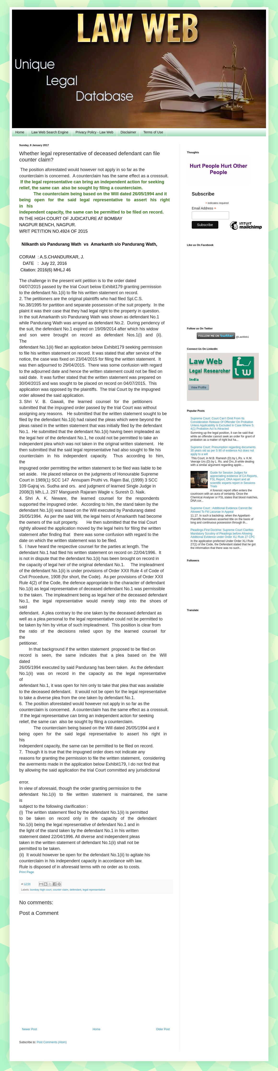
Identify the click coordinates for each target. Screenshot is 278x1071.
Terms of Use (153, 132)
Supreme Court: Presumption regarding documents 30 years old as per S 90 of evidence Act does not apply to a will (223, 451)
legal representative (94, 889)
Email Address (204, 208)
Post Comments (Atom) (52, 1042)
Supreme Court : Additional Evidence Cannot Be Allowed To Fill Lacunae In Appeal (221, 509)
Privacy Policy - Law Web (94, 132)
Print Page (26, 872)
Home (19, 132)
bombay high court (41, 889)
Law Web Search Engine (49, 132)
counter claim (60, 889)
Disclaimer (128, 132)
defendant (75, 889)
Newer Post (29, 1029)
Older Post (163, 1029)
